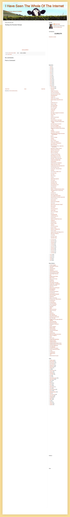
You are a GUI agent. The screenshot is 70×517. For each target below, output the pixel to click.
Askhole (52, 115)
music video (52, 386)
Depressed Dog (53, 187)
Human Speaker (53, 108)
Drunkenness (52, 362)
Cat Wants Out (53, 192)
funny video (52, 379)
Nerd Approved (52, 314)
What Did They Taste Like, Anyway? (57, 204)
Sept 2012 (53, 241)
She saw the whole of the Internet (55, 334)
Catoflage (52, 130)
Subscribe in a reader (52, 36)
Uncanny (52, 177)
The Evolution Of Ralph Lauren (56, 171)
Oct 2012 (52, 239)
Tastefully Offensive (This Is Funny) (55, 344)
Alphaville (51, 267)
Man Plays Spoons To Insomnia (56, 123)
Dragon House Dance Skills (55, 164)
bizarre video (10, 54)
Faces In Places (53, 140)
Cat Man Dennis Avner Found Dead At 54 (57, 165)
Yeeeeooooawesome (54, 208)
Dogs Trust (51, 286)
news (51, 388)
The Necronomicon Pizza (55, 167)
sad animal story (52, 394)
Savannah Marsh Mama (54, 330)
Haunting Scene (53, 221)
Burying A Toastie (53, 223)
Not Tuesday (53, 180)
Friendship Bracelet (54, 95)
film (50, 375)
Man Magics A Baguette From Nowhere (57, 112)
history (51, 383)
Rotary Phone (53, 114)
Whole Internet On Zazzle (54, 355)
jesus (51, 384)
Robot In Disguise (53, 326)
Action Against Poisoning (54, 266)
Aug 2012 (52, 242)
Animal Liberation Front (54, 271)
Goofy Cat (52, 89)
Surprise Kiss (53, 96)
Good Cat (52, 111)
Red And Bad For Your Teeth (55, 155)
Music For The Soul (53, 309)
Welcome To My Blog (54, 152)
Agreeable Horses (54, 237)
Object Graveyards (54, 144)
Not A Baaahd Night (54, 105)
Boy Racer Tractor (54, 236)
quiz (50, 393)
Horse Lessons (53, 200)
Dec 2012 (52, 86)
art (50, 369)
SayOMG (51, 331)
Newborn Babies (53, 161)
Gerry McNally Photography (54, 294)
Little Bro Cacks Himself (55, 117)
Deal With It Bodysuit (54, 194)
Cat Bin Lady (52, 360)
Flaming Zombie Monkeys (54, 291)
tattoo (51, 399)
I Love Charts (52, 301)
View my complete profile (58, 27)
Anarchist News (52, 268)
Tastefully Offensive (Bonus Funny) (55, 343)
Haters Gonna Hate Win (55, 178)
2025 (51, 66)
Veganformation (52, 353)
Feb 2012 (52, 251)
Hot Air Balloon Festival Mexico (56, 143)
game (51, 380)
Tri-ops (51, 350)
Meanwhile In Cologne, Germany (56, 148)
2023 (51, 69)
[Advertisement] (56, 50)
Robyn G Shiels (52, 327)
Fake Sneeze (53, 118)
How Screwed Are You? (55, 184)
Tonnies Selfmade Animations (55, 349)
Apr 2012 (52, 248)
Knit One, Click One (54, 198)
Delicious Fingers (53, 104)
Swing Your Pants (53, 340)
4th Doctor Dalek (53, 173)
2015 (51, 81)
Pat (51, 101)
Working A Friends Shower (55, 149)
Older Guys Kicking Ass (55, 233)
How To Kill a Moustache (55, 92)
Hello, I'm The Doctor (53, 297)
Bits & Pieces (52, 277)
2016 (51, 79)
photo (51, 390)
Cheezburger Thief (54, 183)
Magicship (51, 306)
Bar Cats (52, 213)
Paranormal (52, 366)
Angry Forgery (53, 210)
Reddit (51, 325)
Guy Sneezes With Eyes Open (56, 126)
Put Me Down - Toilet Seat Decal (56, 168)
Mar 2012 (52, 249)
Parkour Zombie (53, 230)
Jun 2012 (52, 245)
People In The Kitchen (54, 91)
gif (50, 381)
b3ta (50, 275)
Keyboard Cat (52, 365)
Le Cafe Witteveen (53, 305)
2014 (51, 82)
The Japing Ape (52, 346)
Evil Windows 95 (53, 186)
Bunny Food (52, 281)
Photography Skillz (54, 214)
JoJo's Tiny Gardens (53, 304)
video (51, 402)
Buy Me (52, 135)
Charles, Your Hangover (55, 141)
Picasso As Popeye (54, 137)
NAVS (51, 311)
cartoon (51, 371)
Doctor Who (52, 361)
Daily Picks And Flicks (53, 285)
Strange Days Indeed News (54, 339)
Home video (52, 364)
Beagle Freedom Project (54, 276)
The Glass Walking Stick (54, 345)
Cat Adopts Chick (53, 181)
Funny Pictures (52, 292)
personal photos (52, 389)
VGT (50, 354)
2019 (51, 75)
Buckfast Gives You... (54, 102)
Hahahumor (52, 296)
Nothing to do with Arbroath (54, 316)
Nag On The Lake (53, 310)
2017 (51, 78)
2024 (51, 68)
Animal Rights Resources (54, 273)
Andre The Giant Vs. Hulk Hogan (56, 120)
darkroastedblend (25, 49)
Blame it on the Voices (53, 278)
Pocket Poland (53, 217)
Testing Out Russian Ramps (55, 154)
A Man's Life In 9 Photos (55, 98)
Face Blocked (52, 290)
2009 (51, 257)
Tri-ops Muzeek (52, 351)
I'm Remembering (53, 302)
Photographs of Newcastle (54, 324)
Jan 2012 (52, 252)
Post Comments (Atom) (13, 90)
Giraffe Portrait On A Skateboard (56, 162)
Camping (52, 138)
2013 (51, 84)
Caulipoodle (53, 220)
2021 (51, 72)
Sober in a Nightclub (53, 335)
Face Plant (52, 174)
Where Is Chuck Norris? (55, 151)
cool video (51, 374)
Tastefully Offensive (53, 341)
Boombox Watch (53, 227)
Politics (51, 367)
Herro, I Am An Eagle (54, 211)
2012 (51, 85)
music (51, 385)
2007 (51, 260)
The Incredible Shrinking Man (55, 195)
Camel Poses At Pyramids (55, 201)
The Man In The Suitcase (54, 348)
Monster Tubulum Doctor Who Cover (57, 99)
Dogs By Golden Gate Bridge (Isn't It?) (57, 232)
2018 (51, 76)
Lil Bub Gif (52, 224)
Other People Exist (53, 321)
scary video (52, 395)
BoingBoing (52, 280)
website (51, 403)
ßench (51, 336)
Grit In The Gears (53, 295)
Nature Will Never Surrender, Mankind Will (58, 197)
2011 (51, 254)
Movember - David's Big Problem (56, 158)
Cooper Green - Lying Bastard (55, 283)
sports (51, 398)
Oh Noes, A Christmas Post (55, 229)
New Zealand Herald (53, 315)
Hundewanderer (52, 300)
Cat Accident (53, 207)
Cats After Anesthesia (54, 226)
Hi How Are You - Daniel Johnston (55, 299)
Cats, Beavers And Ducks (54, 282)
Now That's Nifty (52, 318)
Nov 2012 (52, 88)
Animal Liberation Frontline (54, 272)
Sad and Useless (53, 329)
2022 (51, 71)
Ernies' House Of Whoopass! (54, 287)
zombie (51, 404)
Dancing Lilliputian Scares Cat (56, 157)
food (50, 376)
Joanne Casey (57, 24)
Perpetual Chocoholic (53, 322)
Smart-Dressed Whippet (55, 125)
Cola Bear (52, 170)
